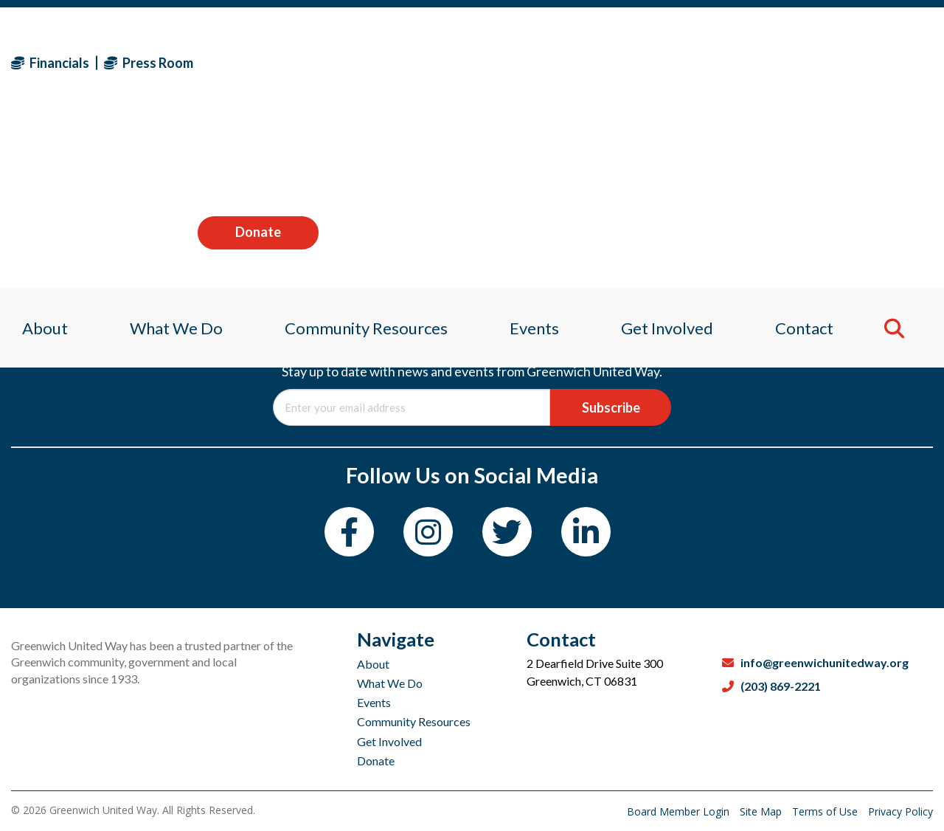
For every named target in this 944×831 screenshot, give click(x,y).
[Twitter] (507, 531)
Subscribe (611, 407)
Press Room (148, 63)
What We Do (390, 683)
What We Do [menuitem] (168, 158)
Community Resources (414, 721)
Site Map (762, 811)
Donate (872, 62)
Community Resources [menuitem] (363, 158)
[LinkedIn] (586, 531)
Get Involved (389, 741)
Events (374, 702)
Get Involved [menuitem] (672, 158)
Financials (50, 63)
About (373, 664)
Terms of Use (826, 811)
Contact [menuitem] (813, 158)
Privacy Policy (900, 811)
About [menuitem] (34, 158)
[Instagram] (428, 531)
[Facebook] (349, 531)
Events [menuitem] (535, 158)
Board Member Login (679, 811)
